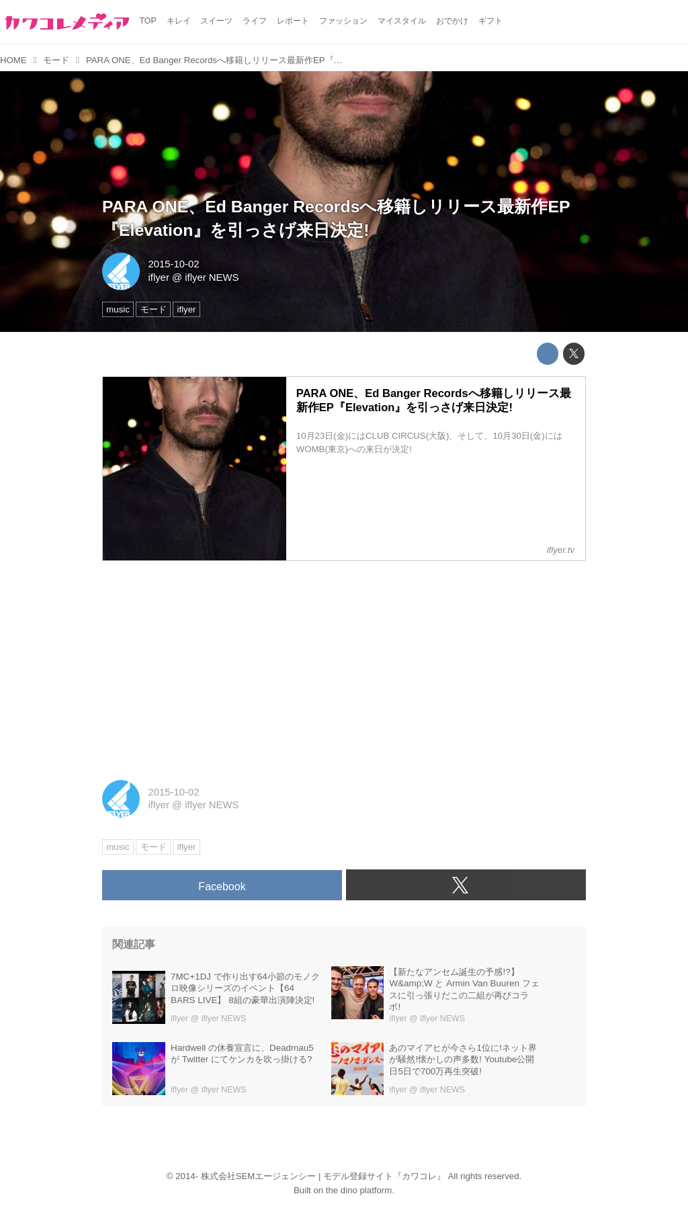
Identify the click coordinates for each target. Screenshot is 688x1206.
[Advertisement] (344, 666)
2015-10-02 (173, 264)
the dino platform (359, 1190)
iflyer (158, 277)
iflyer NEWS (212, 277)
